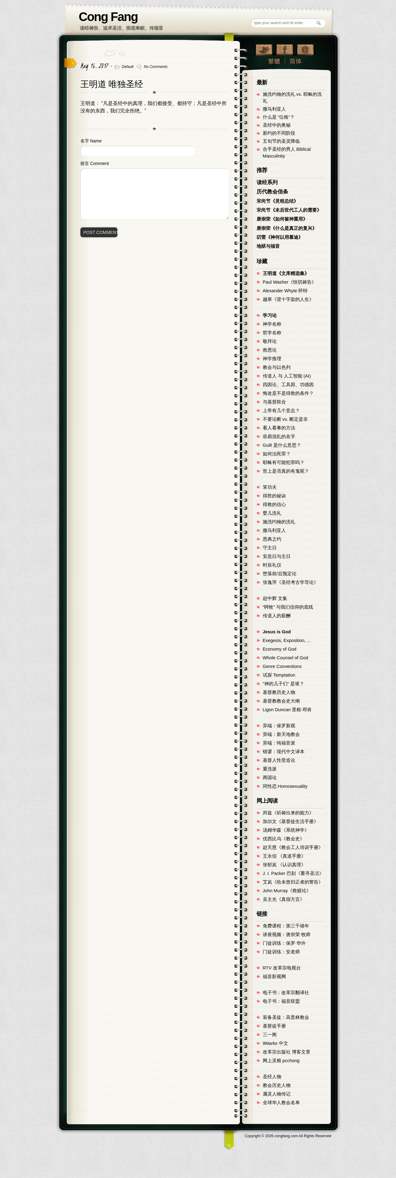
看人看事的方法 (279, 427)
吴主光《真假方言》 (283, 899)
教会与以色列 (277, 367)
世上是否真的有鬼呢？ (286, 471)
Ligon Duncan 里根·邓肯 (287, 709)
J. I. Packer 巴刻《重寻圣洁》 (293, 873)
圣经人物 (272, 1076)
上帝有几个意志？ (281, 410)
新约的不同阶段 (279, 133)
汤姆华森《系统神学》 (286, 830)
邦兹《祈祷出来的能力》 (288, 812)
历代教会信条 (272, 192)
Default (128, 67)
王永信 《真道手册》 (284, 856)
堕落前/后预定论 (279, 573)
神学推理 (272, 358)
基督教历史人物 (279, 692)
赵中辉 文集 (275, 598)
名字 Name (91, 140)
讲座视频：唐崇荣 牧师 (286, 934)
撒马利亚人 (274, 109)
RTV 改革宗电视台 (282, 967)
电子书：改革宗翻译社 (286, 992)
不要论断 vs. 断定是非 (285, 419)
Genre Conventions (282, 666)
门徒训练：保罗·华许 (284, 943)
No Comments (156, 67)
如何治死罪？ (277, 453)
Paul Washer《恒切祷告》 (289, 282)
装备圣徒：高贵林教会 (286, 1017)
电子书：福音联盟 (281, 1001)
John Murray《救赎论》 (287, 890)
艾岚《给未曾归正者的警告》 (293, 882)
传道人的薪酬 (277, 615)
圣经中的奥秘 (277, 125)
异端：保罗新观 (279, 725)
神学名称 (272, 324)
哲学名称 (272, 332)
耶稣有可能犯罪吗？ (283, 462)
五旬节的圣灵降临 (281, 141)
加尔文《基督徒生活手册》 (290, 821)
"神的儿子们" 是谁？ (283, 683)
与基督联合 (274, 401)
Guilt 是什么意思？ (282, 445)
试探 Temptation (279, 675)
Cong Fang (108, 16)
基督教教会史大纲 (281, 701)
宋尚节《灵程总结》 (277, 201)
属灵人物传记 (277, 1093)
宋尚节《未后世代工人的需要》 (289, 210)
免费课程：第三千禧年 (286, 925)
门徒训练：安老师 (281, 951)
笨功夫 (270, 487)
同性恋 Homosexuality (285, 786)
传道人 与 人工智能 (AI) (287, 376)
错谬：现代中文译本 (283, 751)
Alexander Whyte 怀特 (285, 290)
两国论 (270, 777)
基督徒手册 (274, 1026)
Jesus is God (277, 631)
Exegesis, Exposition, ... (287, 640)
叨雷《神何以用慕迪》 (280, 237)
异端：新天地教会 (281, 734)
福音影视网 (274, 976)
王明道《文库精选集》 (286, 273)
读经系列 (267, 182)
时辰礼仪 (272, 565)
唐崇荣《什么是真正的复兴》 (287, 228)
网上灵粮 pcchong (281, 1060)
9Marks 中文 (275, 1043)
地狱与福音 (268, 246)
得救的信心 (274, 504)
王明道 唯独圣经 (111, 84)
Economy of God (279, 649)
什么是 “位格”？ (279, 117)
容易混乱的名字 (279, 436)
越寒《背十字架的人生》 (288, 299)
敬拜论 (270, 341)
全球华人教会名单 (281, 1102)
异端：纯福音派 (279, 743)
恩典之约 (272, 539)
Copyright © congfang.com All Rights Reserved (288, 1136)
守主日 (270, 547)
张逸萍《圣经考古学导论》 (290, 582)
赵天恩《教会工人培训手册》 (293, 847)
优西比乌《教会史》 (283, 838)
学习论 (270, 315)
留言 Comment (94, 163)
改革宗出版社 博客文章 (286, 1051)
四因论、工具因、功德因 (288, 384)
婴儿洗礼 (272, 513)
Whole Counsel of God (285, 657)
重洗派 (270, 768)
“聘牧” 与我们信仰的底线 (288, 607)
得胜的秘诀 (274, 495)
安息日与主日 (277, 556)
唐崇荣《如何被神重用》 (282, 219)
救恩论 (270, 350)
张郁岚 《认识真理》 (284, 864)
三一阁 (270, 1034)
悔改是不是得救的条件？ (288, 393)
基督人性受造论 (279, 760)
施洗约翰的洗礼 (279, 521)
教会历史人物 (277, 1085)
